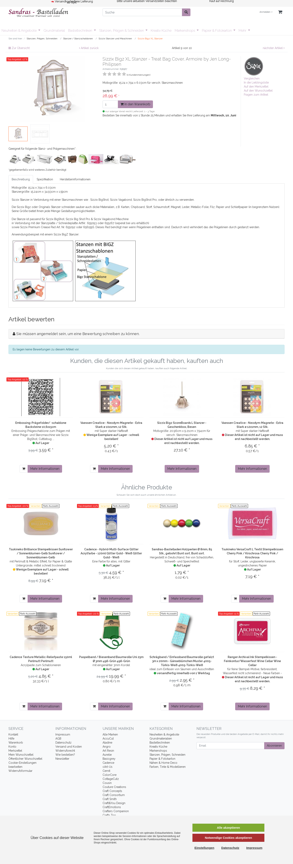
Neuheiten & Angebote (19, 30)
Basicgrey (109, 758)
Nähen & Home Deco (163, 762)
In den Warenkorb (135, 104)
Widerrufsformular (20, 770)
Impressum (62, 734)
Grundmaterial (54, 30)
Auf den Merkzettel (256, 86)
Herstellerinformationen (75, 179)
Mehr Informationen (44, 469)
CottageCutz (111, 778)
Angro (107, 746)
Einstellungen (204, 847)
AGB (58, 738)
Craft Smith (110, 799)
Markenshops (185, 30)
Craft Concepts (112, 791)
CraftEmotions (112, 807)
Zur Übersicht (19, 48)
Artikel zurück (89, 48)
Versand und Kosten (68, 746)
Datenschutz (63, 742)
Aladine (107, 742)
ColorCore (109, 774)
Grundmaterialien (161, 738)
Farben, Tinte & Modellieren (168, 766)
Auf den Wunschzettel (258, 90)
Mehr (243, 30)
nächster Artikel (274, 48)
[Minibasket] (280, 12)
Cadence (108, 762)
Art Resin (108, 750)
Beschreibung (21, 179)
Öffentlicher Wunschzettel (25, 758)
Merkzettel (15, 750)
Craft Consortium (114, 795)
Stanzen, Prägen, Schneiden (167, 754)
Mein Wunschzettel (20, 754)
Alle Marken (110, 734)
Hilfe (11, 738)
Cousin (107, 783)
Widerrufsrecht (65, 750)
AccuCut (108, 738)
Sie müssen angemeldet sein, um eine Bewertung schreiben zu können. (77, 334)
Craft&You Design (114, 803)
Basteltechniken (80, 30)
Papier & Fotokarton (217, 30)
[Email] (230, 745)
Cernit (106, 770)
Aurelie (107, 754)
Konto (12, 746)
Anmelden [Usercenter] (266, 12)
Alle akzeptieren (228, 827)
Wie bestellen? (65, 754)
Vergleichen (252, 78)
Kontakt (13, 734)
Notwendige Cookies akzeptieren (228, 837)
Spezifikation (45, 179)
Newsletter (62, 758)
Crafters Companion (116, 811)
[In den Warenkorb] (24, 469)
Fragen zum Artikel (256, 94)
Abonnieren (274, 745)
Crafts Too (109, 815)
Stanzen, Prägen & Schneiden (122, 30)
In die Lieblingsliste (256, 82)
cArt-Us (107, 766)
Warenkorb (15, 742)
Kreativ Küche (161, 30)
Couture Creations (114, 787)
